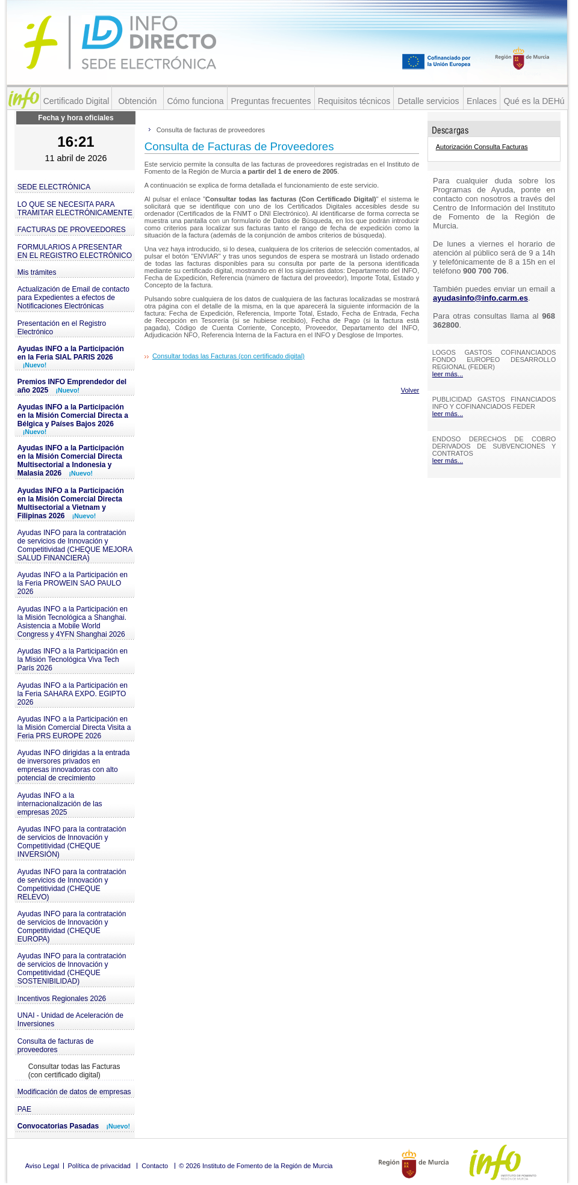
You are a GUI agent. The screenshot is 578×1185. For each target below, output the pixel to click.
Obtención (138, 101)
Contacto (154, 1165)
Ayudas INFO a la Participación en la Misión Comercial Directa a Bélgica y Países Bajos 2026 (72, 419)
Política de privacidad (99, 1165)
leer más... (447, 374)
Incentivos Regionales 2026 (61, 998)
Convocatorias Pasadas (73, 1126)
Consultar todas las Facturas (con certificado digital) (74, 1070)
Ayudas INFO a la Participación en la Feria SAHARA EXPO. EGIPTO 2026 (72, 693)
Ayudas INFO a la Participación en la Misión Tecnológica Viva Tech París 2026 (72, 659)
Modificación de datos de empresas (74, 1092)
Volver (410, 390)
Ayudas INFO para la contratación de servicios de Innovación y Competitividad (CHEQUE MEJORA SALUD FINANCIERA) (74, 545)
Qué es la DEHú (533, 101)
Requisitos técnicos (354, 101)
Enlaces (482, 101)
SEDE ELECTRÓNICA (53, 187)
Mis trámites (37, 272)
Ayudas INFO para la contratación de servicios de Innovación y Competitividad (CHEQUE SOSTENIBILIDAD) (71, 968)
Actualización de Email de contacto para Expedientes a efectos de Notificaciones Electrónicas (73, 297)
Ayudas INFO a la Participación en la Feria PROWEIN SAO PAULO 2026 (72, 583)
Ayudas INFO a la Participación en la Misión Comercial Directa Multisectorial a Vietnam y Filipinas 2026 (70, 503)
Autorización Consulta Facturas (482, 146)
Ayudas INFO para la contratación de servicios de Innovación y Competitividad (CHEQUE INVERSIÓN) (71, 842)
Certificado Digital (76, 101)
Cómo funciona (195, 101)
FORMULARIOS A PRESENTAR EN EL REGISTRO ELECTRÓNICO (74, 251)
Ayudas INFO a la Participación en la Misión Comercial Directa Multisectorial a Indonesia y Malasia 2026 (70, 460)
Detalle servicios (428, 101)
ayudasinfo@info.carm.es (480, 297)
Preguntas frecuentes (271, 101)
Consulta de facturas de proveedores (55, 1045)
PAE (24, 1109)
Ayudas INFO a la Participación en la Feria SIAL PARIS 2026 (70, 356)
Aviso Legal (42, 1165)
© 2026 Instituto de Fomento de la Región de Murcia (255, 1165)
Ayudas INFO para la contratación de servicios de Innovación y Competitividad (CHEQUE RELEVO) (71, 884)
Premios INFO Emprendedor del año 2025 (71, 386)
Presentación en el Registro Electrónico (61, 327)
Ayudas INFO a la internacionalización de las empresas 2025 (59, 803)
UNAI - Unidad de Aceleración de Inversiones (70, 1019)
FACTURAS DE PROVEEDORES (71, 229)
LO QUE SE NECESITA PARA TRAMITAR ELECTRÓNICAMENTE (74, 208)
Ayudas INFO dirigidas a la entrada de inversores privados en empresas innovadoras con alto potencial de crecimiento (73, 765)
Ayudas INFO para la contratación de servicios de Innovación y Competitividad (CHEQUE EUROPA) (71, 926)
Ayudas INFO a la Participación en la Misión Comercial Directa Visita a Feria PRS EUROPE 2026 (74, 727)
